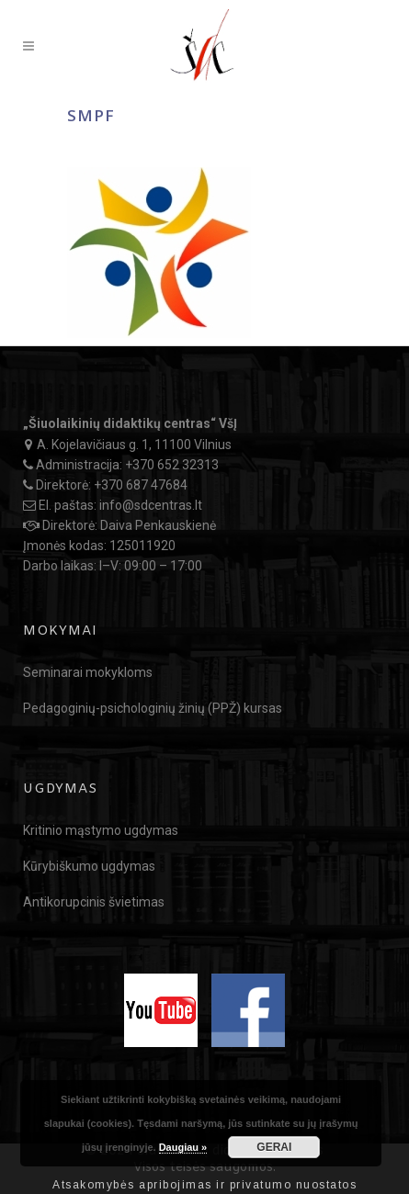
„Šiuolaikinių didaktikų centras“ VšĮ (130, 423)
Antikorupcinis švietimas (94, 902)
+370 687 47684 (140, 485)
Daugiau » (183, 1147)
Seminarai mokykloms (88, 672)
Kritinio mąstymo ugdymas (100, 830)
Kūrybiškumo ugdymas (89, 866)
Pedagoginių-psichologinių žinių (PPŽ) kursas (152, 708)
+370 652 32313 (172, 464)
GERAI (273, 1147)
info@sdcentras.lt (150, 505)
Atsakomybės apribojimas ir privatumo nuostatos (204, 1184)
